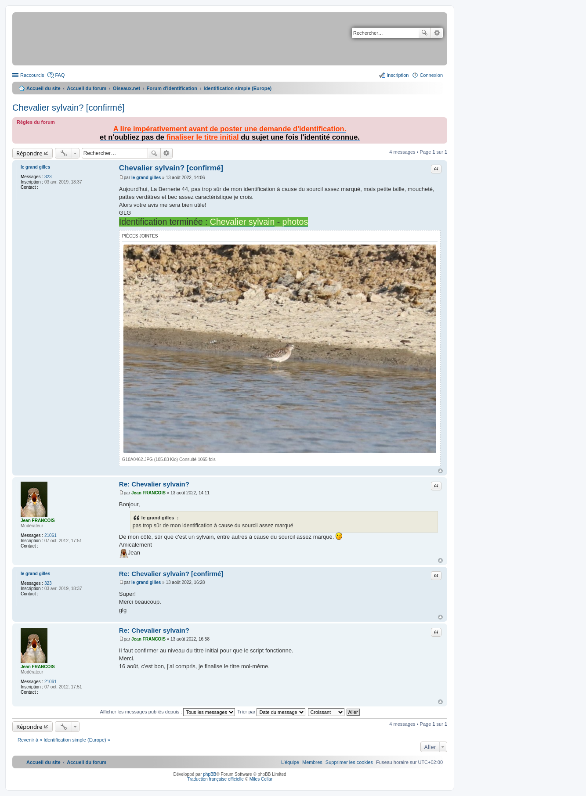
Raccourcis (32, 75)
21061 (50, 535)
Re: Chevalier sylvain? (154, 484)
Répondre (29, 153)
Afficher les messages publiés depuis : (167, 711)
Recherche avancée (437, 33)
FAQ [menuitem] (60, 75)
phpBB (209, 774)
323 (48, 176)
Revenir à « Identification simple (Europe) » (64, 739)
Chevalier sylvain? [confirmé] (68, 107)
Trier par (271, 711)
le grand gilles (35, 167)
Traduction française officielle (215, 779)
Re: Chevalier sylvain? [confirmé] (171, 573)
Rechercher (424, 33)
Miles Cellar (261, 779)
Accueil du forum (86, 88)
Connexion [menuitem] (431, 75)
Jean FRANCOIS (38, 520)
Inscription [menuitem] (398, 75)
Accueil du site (43, 88)
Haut (440, 470)
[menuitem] (349, 762)
